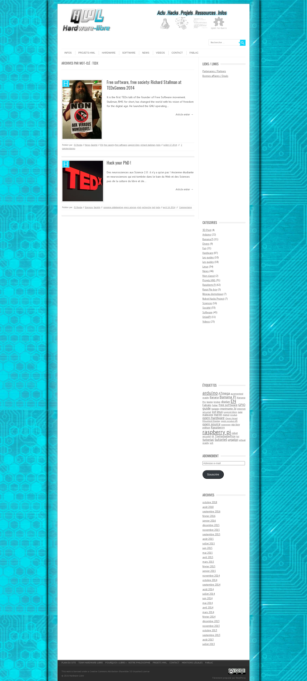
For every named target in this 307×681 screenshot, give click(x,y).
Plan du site (68, 662)
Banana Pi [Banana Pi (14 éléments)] (227, 396)
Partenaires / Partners (214, 71)
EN (101, 145)
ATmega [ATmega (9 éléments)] (224, 393)
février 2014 (208, 616)
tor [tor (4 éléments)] (237, 436)
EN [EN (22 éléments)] (233, 401)
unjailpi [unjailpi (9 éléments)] (233, 440)
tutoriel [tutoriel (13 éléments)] (221, 439)
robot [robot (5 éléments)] (235, 433)
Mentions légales (192, 662)
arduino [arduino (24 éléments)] (210, 393)
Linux (205, 266)
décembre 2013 (210, 621)
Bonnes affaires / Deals (215, 76)
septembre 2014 (211, 584)
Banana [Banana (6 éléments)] (214, 397)
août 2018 (208, 507)
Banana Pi (207, 239)
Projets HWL (208, 280)
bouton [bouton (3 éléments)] (210, 402)
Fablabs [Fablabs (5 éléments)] (206, 405)
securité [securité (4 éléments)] (206, 436)
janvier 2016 (209, 520)
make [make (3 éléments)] (240, 412)
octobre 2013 (209, 630)
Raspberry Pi (209, 285)
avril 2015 (207, 557)
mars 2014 (208, 612)
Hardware (109, 52)
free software (121, 145)
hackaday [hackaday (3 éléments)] (215, 408)
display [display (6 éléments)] (225, 401)
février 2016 (208, 516)
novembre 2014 (211, 575)
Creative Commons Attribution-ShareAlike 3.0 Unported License (120, 671)
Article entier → (184, 114)
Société (94, 145)
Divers (205, 243)
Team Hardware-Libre (90, 662)
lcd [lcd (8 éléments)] (214, 412)
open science (130, 207)
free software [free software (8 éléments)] (228, 405)
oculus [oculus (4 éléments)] (233, 414)
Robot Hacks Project (213, 298)
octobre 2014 (209, 580)
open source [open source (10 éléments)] (211, 424)
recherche (146, 207)
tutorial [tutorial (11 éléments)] (208, 439)
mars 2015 (208, 561)
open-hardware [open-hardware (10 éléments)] (213, 418)
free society (109, 145)
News (145, 52)
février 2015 (208, 566)
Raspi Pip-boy (209, 289)
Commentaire (185, 207)
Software (128, 52)
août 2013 (208, 639)
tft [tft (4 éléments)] (213, 436)
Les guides (208, 257)
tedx (158, 145)
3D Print (206, 230)
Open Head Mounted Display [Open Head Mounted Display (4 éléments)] (219, 420)
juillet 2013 (208, 644)
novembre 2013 (211, 626)
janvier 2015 (209, 571)
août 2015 (208, 539)
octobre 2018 (209, 502)
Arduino (206, 234)
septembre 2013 (211, 635)
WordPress (241, 678)
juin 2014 (207, 598)
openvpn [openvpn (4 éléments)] (226, 424)
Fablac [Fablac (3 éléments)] (215, 405)
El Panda (78, 145)
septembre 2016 (211, 511)
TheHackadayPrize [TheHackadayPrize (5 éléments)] (225, 436)
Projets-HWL (86, 52)
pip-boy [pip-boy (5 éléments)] (235, 424)
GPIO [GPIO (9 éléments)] (241, 405)
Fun (204, 248)
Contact (177, 52)
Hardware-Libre (76, 675)
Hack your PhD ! (119, 162)
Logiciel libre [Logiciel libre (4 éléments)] (230, 412)
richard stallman (147, 145)
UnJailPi (206, 317)
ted (153, 207)
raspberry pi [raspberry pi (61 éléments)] (216, 432)
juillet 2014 (208, 594)
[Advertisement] (218, 151)
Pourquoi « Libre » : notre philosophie (127, 662)
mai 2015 (207, 552)
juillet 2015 (208, 543)
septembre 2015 (211, 534)
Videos (160, 52)
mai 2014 (207, 603)
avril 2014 (207, 607)
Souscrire (213, 474)
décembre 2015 (210, 525)
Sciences (89, 207)
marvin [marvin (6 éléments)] (218, 414)
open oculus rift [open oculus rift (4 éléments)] (229, 421)
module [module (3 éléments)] (226, 414)
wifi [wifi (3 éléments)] (211, 443)
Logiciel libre (134, 145)
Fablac (194, 52)
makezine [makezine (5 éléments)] (207, 414)
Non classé (208, 276)
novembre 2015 (211, 530)
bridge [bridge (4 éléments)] (217, 401)
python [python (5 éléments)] (206, 427)
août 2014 (208, 589)
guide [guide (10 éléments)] (206, 408)
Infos (68, 52)
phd (139, 207)
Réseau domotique (212, 294)
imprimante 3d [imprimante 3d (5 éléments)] (228, 408)
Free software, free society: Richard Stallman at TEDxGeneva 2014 (144, 85)
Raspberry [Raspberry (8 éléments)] (218, 427)
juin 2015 (207, 548)
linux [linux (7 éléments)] (220, 412)
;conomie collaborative (113, 207)
